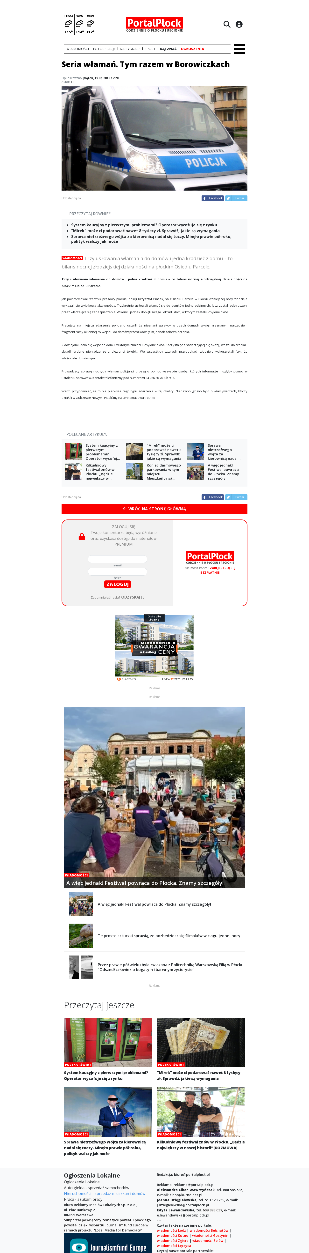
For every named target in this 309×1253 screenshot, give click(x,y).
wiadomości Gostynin (210, 1235)
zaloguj (117, 584)
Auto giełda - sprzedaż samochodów (96, 1187)
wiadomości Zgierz (173, 1240)
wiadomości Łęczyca (174, 1245)
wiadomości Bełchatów (209, 1230)
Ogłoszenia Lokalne (82, 1182)
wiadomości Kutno (172, 1235)
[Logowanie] (239, 24)
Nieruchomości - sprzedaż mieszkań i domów (104, 1193)
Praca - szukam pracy (83, 1199)
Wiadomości (72, 258)
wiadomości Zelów (207, 1240)
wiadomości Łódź (171, 1230)
